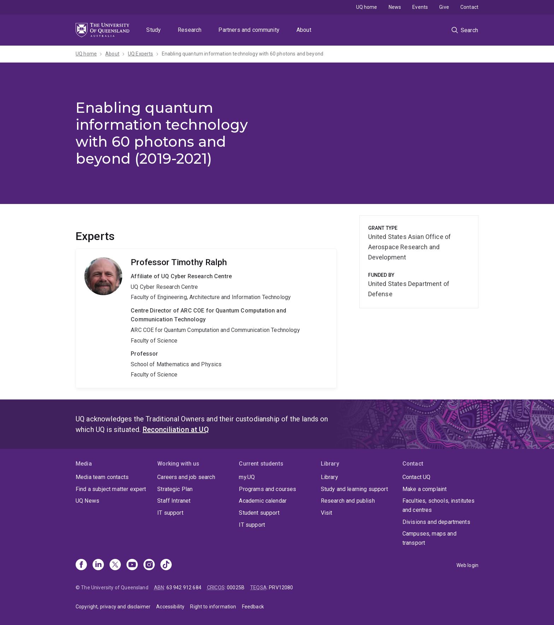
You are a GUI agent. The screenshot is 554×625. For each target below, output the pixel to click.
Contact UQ (416, 477)
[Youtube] (132, 565)
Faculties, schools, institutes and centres (438, 505)
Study (153, 30)
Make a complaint (424, 489)
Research (189, 30)
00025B (235, 587)
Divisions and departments (436, 522)
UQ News (87, 500)
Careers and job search (186, 477)
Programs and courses (267, 489)
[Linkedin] (98, 565)
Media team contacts (102, 477)
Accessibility (170, 606)
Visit (326, 512)
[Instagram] (149, 565)
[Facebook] (81, 565)
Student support (259, 512)
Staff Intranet (173, 500)
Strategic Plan (175, 489)
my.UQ (247, 477)
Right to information (213, 606)
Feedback (253, 606)
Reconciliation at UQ (176, 429)
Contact (469, 7)
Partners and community (248, 30)
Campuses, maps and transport (429, 538)
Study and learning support (354, 489)
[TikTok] (166, 565)
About (303, 30)
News (395, 7)
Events (420, 7)
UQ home (366, 7)
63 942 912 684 (183, 587)
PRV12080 (281, 587)
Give (444, 7)
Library (329, 477)
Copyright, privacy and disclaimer (113, 606)
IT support (170, 512)
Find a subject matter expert (111, 489)
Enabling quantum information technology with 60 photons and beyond (243, 54)
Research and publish (348, 500)
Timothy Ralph (206, 318)
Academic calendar (263, 500)
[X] (115, 565)
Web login (467, 565)
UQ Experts (140, 54)
